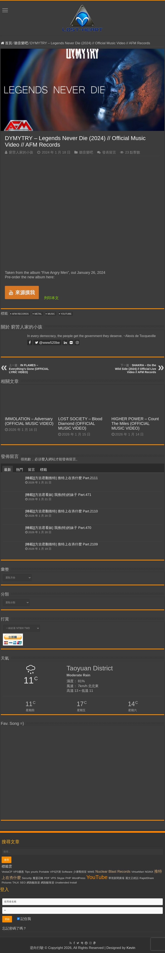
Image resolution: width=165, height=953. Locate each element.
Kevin (131, 948)
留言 (31, 470)
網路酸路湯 (33, 882)
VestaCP (7, 871)
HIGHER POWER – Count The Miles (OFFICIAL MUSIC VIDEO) (135, 423)
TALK (15, 882)
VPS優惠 (18, 871)
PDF (47, 878)
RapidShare (147, 878)
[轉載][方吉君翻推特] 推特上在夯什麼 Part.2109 (61, 544)
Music (51, 314)
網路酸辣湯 (47, 882)
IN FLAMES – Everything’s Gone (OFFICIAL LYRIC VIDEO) (29, 369)
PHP (68, 878)
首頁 (6, 43)
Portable (44, 871)
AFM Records (20, 314)
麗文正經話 (132, 878)
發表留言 (109, 152)
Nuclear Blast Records (113, 871)
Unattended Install (66, 882)
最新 (7, 470)
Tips (27, 871)
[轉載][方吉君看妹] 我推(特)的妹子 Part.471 (58, 495)
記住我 (24, 919)
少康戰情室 (80, 871)
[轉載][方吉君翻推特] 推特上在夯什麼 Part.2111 (61, 478)
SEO (23, 882)
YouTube (66, 314)
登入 (44, 459)
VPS (53, 878)
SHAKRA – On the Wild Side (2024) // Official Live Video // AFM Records (135, 369)
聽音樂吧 (21, 43)
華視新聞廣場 (116, 878)
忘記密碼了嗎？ (14, 928)
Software (67, 871)
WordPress (78, 878)
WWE (91, 871)
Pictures (6, 882)
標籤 (43, 470)
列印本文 (51, 298)
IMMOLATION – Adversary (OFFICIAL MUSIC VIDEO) (29, 421)
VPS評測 (55, 871)
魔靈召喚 (38, 878)
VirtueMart (137, 871)
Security (27, 878)
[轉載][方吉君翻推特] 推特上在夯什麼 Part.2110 (61, 511)
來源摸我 (22, 292)
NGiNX (149, 871)
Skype (60, 878)
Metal (38, 314)
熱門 (19, 470)
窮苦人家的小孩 (21, 152)
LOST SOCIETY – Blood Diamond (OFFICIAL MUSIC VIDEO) (80, 423)
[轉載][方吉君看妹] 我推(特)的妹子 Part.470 (58, 528)
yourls (34, 871)
